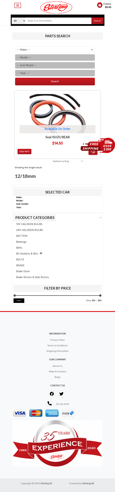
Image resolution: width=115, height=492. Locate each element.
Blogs (58, 377)
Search (97, 21)
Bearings (21, 241)
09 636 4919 (62, 404)
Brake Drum (23, 271)
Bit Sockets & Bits (27, 253)
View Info (24, 151)
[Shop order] (67, 161)
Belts (19, 247)
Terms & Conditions (57, 345)
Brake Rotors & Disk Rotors (32, 277)
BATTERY (22, 235)
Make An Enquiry (57, 371)
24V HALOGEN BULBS (29, 230)
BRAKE (20, 265)
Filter (19, 301)
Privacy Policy (57, 340)
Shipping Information (57, 351)
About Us (57, 366)
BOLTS (20, 259)
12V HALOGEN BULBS (29, 224)
